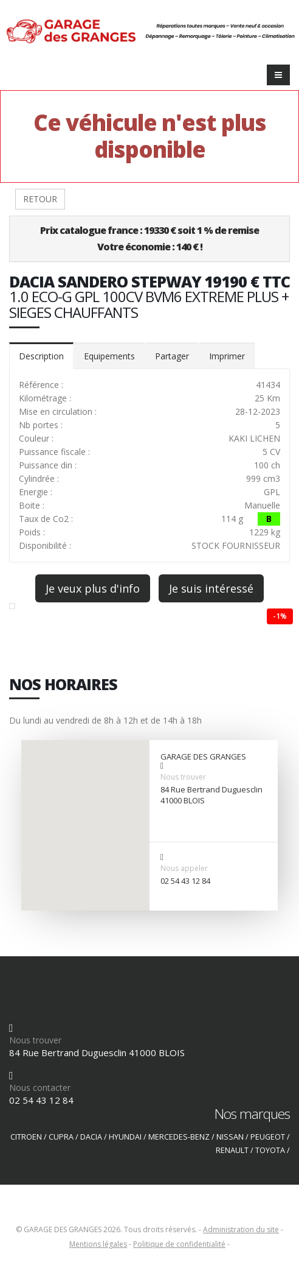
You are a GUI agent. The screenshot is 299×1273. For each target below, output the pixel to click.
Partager (172, 356)
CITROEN (26, 1137)
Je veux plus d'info (93, 588)
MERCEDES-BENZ (179, 1137)
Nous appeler (184, 868)
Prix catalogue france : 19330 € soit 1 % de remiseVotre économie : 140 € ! (149, 238)
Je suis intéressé (211, 588)
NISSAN (230, 1137)
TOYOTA (270, 1150)
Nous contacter (39, 1087)
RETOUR (40, 199)
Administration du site (241, 1229)
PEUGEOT (267, 1137)
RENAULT (232, 1150)
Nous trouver (183, 777)
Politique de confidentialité (179, 1244)
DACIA (91, 1137)
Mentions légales (98, 1244)
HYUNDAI (125, 1137)
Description (41, 356)
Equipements (109, 356)
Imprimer (227, 356)
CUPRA (61, 1137)
